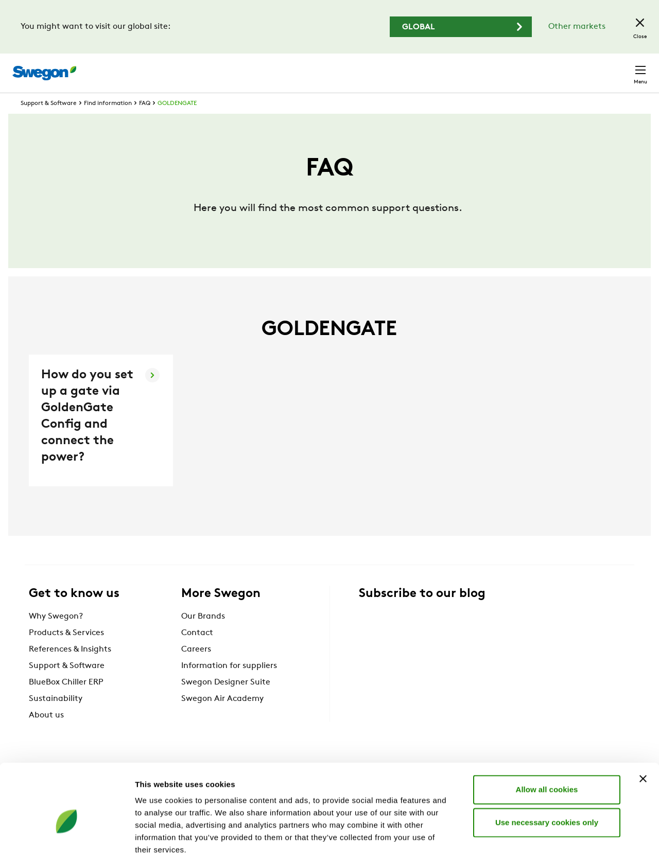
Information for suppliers (229, 685)
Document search (431, 68)
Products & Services (66, 652)
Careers (494, 68)
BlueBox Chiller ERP (66, 701)
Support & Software (49, 122)
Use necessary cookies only (546, 770)
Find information (108, 122)
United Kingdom (556, 68)
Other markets (576, 27)
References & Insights (70, 668)
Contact (622, 68)
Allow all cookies (547, 737)
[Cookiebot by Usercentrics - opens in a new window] (67, 840)
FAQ (144, 122)
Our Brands (203, 635)
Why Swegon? (56, 635)
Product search (346, 67)
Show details (540, 839)
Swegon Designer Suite (225, 701)
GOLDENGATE (177, 122)
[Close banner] (643, 727)
